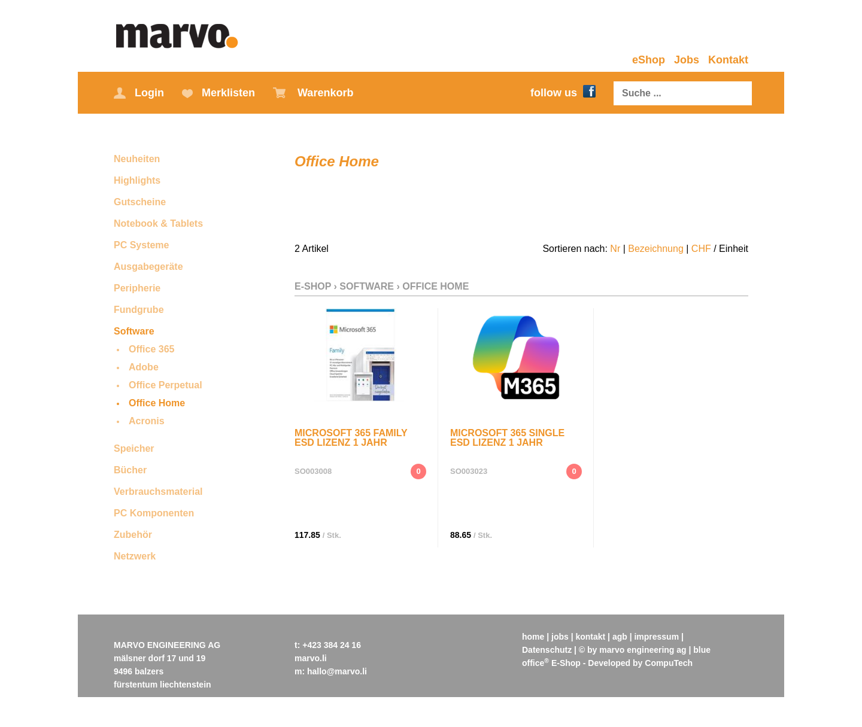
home (533, 636)
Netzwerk (135, 556)
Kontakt (728, 60)
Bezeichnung (656, 249)
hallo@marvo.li (337, 671)
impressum (657, 636)
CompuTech (669, 663)
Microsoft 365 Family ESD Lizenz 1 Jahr (351, 438)
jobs (560, 636)
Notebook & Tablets (158, 223)
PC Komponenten (154, 513)
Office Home (157, 403)
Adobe (144, 367)
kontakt (591, 636)
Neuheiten (137, 159)
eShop (648, 60)
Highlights (137, 180)
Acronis (147, 421)
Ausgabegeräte (148, 266)
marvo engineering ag (642, 650)
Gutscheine (140, 202)
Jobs (686, 60)
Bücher (130, 470)
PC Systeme (141, 245)
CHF (701, 249)
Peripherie (137, 288)
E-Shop (313, 286)
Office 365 (151, 349)
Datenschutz (547, 650)
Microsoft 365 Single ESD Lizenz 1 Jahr (507, 438)
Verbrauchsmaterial (158, 491)
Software (134, 331)
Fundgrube (139, 310)
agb (619, 636)
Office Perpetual (165, 385)
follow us (563, 93)
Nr (615, 249)
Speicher (134, 448)
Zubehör (133, 535)
